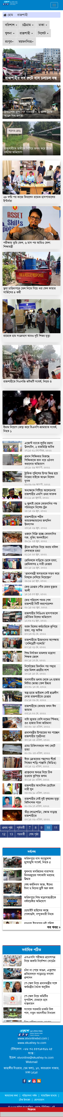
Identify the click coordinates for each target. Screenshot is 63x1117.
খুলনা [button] (9, 33)
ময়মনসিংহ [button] (26, 41)
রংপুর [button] (9, 41)
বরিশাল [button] (11, 25)
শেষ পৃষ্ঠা (33, 834)
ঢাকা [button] (43, 25)
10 (48, 828)
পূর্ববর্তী (21, 828)
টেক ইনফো (25, 1100)
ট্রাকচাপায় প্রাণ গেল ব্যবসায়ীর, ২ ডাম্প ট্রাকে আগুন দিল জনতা (28, 114)
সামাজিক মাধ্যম (49, 1095)
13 (11, 834)
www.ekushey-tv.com (32, 1043)
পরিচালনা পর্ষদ (29, 1095)
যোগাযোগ (39, 1100)
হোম (8, 15)
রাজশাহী (22, 15)
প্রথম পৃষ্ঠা (7, 828)
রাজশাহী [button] (26, 33)
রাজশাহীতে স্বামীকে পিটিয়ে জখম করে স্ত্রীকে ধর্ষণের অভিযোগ (27, 150)
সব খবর (53, 927)
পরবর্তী (21, 834)
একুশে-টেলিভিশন (42, 1106)
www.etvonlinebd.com (32, 1038)
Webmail (31, 1062)
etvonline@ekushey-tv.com (35, 1058)
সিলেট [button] (43, 33)
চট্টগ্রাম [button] (27, 25)
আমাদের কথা (12, 1095)
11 (55, 828)
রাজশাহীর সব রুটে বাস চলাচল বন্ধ (31, 78)
